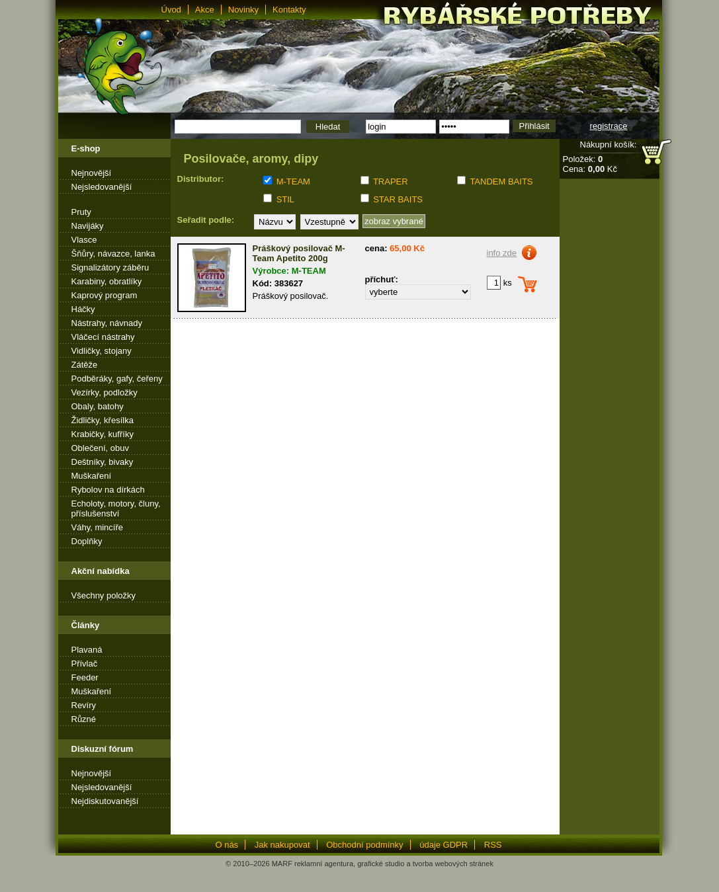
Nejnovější (91, 173)
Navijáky (87, 226)
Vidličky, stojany (101, 351)
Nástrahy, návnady (106, 323)
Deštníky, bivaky (102, 462)
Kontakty (289, 10)
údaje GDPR (443, 845)
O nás (226, 845)
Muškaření (91, 476)
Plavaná (87, 650)
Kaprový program (104, 295)
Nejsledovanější (101, 187)
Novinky (243, 10)
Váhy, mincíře (97, 527)
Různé (84, 719)
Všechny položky (103, 595)
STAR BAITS (398, 199)
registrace (608, 126)
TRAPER (390, 181)
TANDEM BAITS (501, 181)
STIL (285, 199)
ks (499, 283)
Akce (204, 10)
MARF (282, 864)
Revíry (84, 705)
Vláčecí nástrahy (103, 337)
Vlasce (84, 240)
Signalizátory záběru (110, 267)
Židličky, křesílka (102, 420)
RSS (493, 845)
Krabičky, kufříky (102, 434)
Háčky (83, 309)
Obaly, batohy (97, 406)
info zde (502, 253)
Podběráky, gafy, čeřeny (117, 379)
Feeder (85, 677)
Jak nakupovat (282, 845)
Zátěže (84, 365)
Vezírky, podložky (104, 392)
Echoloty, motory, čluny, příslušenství (116, 508)
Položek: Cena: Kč (590, 164)
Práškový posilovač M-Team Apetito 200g (299, 253)
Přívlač (84, 664)
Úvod (171, 10)
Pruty (81, 212)
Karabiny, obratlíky (106, 281)
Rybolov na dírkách (108, 490)
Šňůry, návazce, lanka (113, 254)
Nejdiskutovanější (105, 801)
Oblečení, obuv (100, 448)
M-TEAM (293, 181)
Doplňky (87, 541)
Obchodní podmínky (364, 845)
